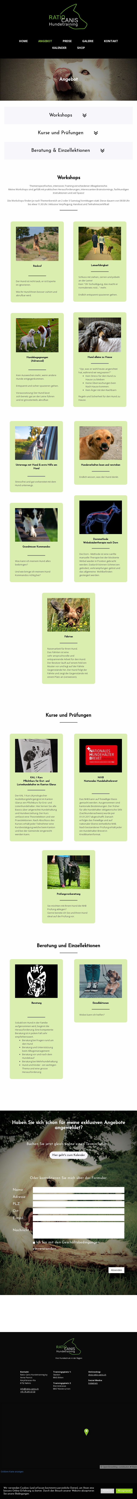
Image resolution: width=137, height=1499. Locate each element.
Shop (81, 48)
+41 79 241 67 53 (27, 1391)
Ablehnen (107, 1490)
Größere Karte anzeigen (12, 1471)
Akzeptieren (124, 1490)
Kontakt (111, 41)
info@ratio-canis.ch (29, 1388)
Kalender (59, 48)
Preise (67, 41)
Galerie (87, 41)
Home (23, 41)
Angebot (45, 41)
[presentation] (60, 1259)
